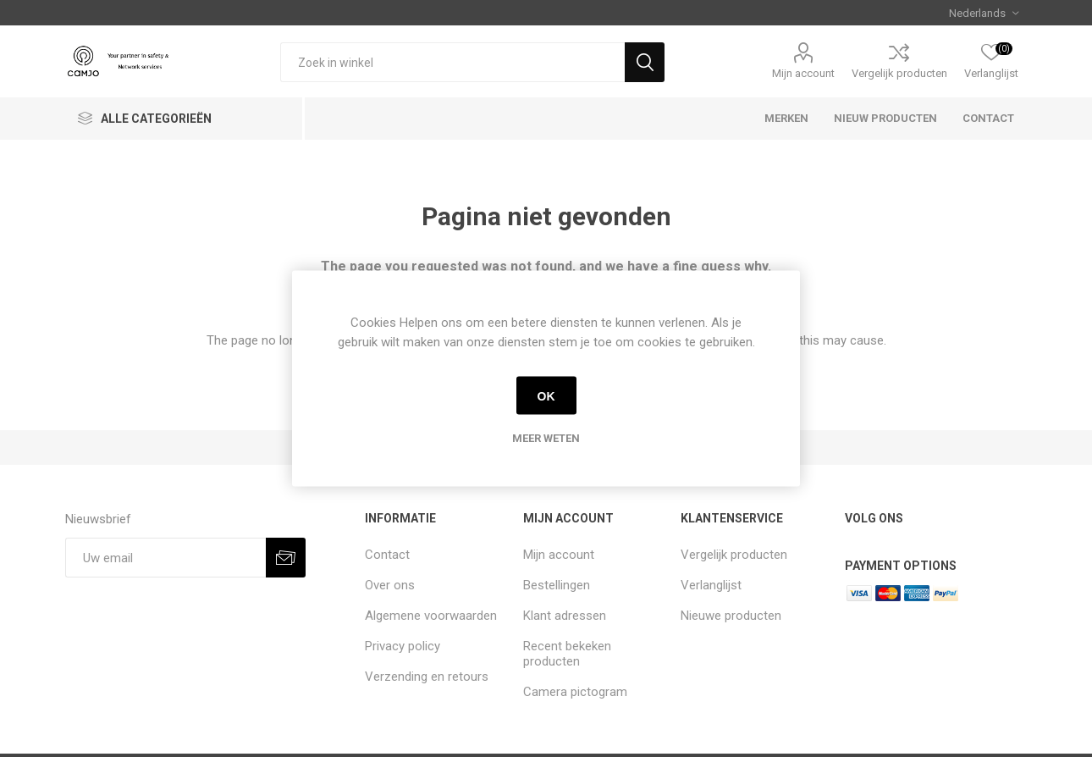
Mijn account (803, 73)
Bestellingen (556, 585)
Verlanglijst (711, 585)
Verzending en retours (426, 676)
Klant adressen (564, 615)
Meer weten (546, 438)
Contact (387, 554)
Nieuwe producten (731, 615)
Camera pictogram (575, 691)
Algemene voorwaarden (431, 615)
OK (546, 395)
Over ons (390, 585)
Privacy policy (402, 646)
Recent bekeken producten (567, 653)
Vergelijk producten (899, 73)
